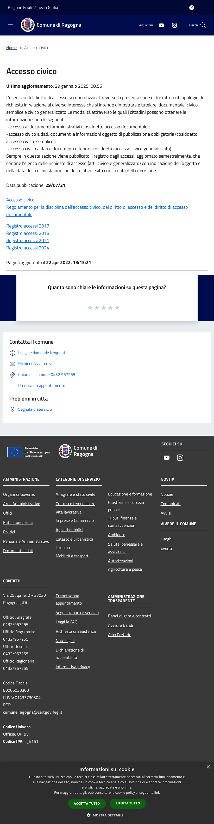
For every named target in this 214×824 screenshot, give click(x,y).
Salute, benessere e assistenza (125, 547)
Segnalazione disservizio (77, 612)
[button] (107, 815)
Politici (9, 532)
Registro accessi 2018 (27, 233)
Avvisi (166, 513)
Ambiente (116, 535)
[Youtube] (159, 24)
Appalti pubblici (69, 530)
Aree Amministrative (21, 503)
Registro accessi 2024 (27, 247)
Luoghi (167, 539)
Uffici (7, 513)
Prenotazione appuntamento (69, 599)
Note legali (65, 640)
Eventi (166, 548)
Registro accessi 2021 (27, 240)
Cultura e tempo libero (75, 503)
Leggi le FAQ (67, 622)
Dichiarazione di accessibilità (70, 653)
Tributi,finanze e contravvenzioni (122, 521)
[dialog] (107, 793)
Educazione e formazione (130, 494)
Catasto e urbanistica (74, 539)
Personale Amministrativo (26, 541)
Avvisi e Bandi (120, 625)
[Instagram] (172, 24)
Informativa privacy (73, 667)
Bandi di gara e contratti (129, 616)
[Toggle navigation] (10, 24)
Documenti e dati (18, 550)
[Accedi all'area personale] (192, 8)
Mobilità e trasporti (73, 556)
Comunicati (171, 503)
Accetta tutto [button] (87, 803)
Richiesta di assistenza (76, 631)
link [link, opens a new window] (157, 792)
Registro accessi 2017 (27, 225)
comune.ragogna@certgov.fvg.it (32, 712)
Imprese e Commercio (75, 520)
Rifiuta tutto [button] (128, 803)
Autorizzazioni (120, 561)
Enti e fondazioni (18, 522)
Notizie (167, 494)
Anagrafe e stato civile (75, 494)
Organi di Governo (19, 494)
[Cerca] (203, 25)
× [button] (208, 767)
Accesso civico (20, 199)
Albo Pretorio (119, 634)
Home (11, 47)
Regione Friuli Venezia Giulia (33, 7)
